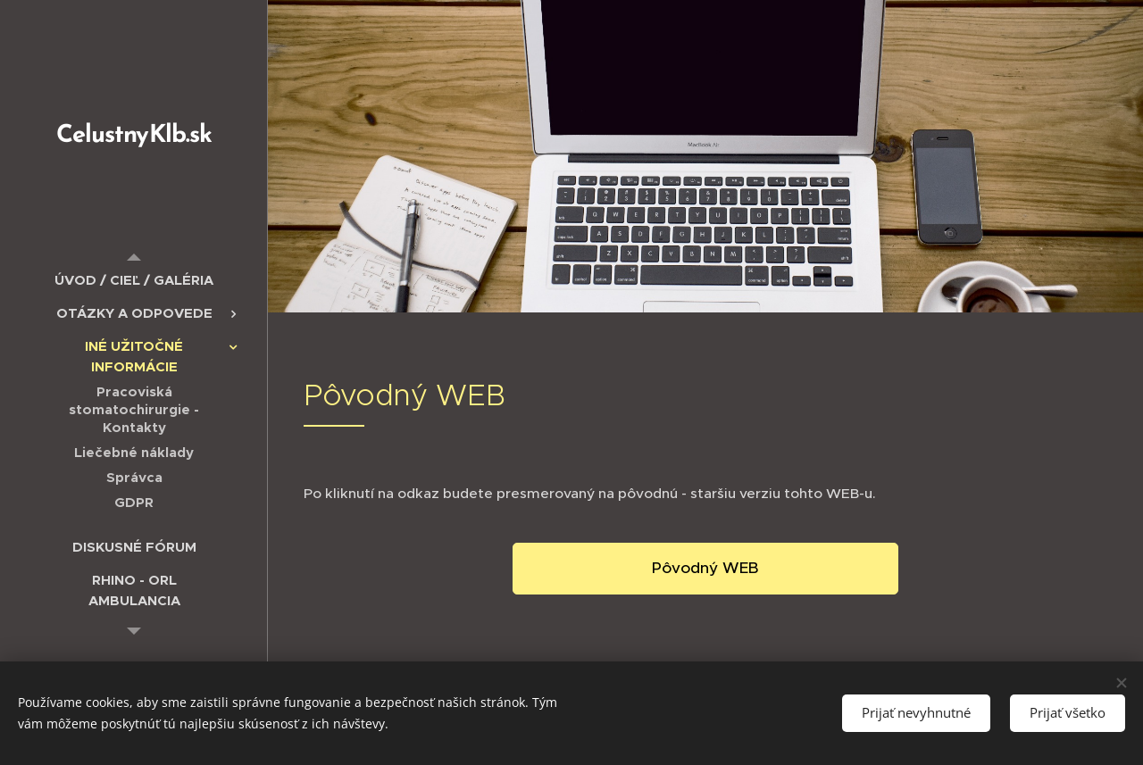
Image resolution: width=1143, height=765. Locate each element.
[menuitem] (134, 280)
